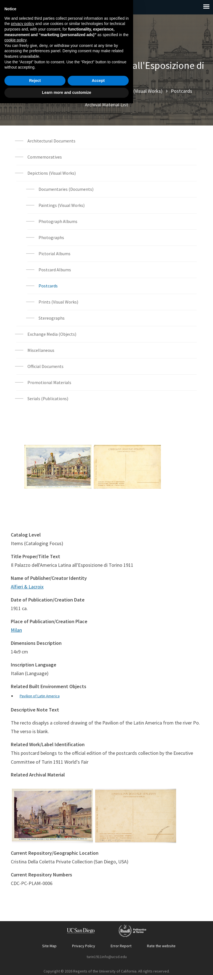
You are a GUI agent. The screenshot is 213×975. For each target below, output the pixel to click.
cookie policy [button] (15, 911)
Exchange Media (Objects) (51, 334)
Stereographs (52, 318)
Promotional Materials (49, 382)
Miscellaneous (40, 350)
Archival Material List (106, 104)
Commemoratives (44, 157)
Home (27, 91)
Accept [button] (98, 952)
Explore (49, 91)
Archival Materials (83, 91)
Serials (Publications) (47, 398)
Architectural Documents (51, 141)
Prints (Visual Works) (58, 302)
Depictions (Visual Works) (136, 91)
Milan (16, 630)
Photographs (51, 237)
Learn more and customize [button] (66, 964)
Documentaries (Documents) (66, 189)
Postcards (181, 91)
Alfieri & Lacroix (27, 586)
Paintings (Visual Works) (62, 205)
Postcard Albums (55, 269)
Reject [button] (35, 952)
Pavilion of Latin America (40, 695)
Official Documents (45, 366)
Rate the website (161, 945)
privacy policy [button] (22, 895)
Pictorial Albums (54, 253)
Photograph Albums (58, 221)
